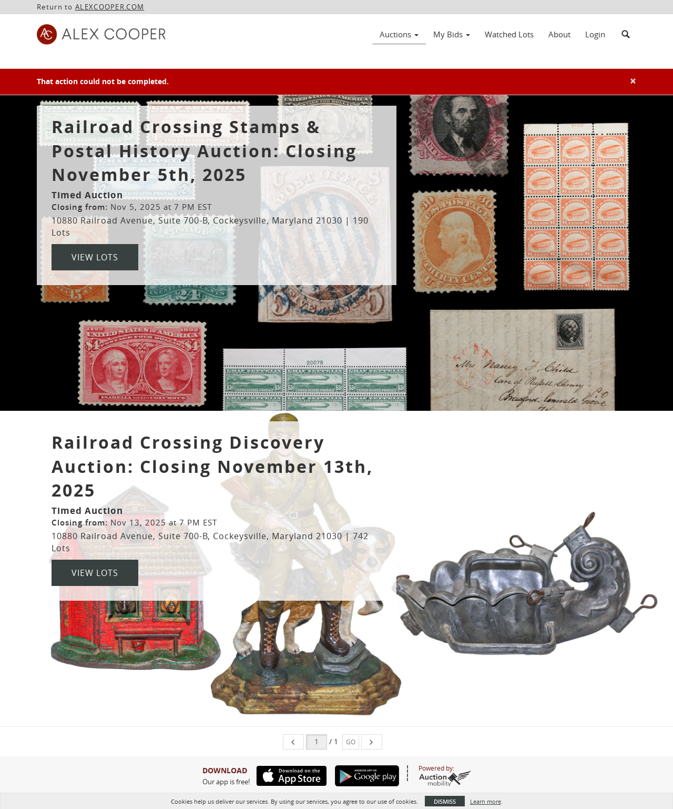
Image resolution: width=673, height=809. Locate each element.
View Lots (95, 257)
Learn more (485, 801)
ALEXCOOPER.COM (109, 7)
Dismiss (445, 801)
